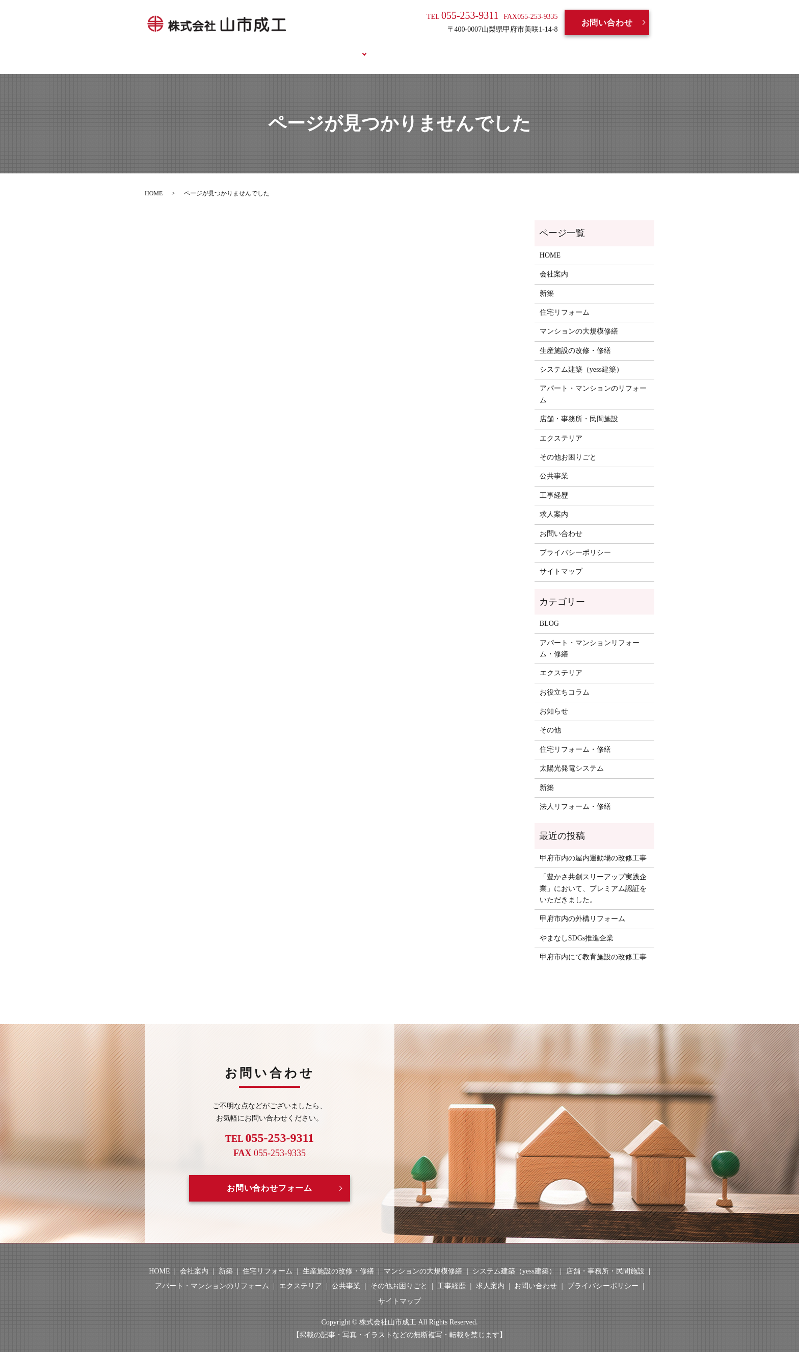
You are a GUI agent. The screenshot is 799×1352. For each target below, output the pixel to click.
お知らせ (554, 699)
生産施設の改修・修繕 (575, 338)
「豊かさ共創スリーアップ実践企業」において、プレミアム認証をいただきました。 (593, 876)
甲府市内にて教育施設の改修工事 (593, 945)
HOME (240, 47)
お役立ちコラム (542, 47)
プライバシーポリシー (575, 541)
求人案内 (438, 47)
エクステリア (561, 426)
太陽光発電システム (572, 756)
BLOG (483, 47)
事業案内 (338, 47)
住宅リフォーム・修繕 (575, 737)
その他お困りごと (568, 445)
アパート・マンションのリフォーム (593, 382)
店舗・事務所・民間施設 (579, 407)
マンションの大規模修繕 (579, 319)
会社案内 (288, 47)
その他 (550, 718)
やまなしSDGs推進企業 (577, 926)
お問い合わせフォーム (269, 1176)
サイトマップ (561, 560)
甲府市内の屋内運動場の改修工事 (593, 846)
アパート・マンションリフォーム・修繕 (590, 636)
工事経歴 (388, 47)
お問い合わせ (607, 22)
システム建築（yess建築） (581, 358)
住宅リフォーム (565, 300)
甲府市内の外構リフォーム (582, 907)
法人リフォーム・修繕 (575, 795)
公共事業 (554, 464)
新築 (547, 281)
